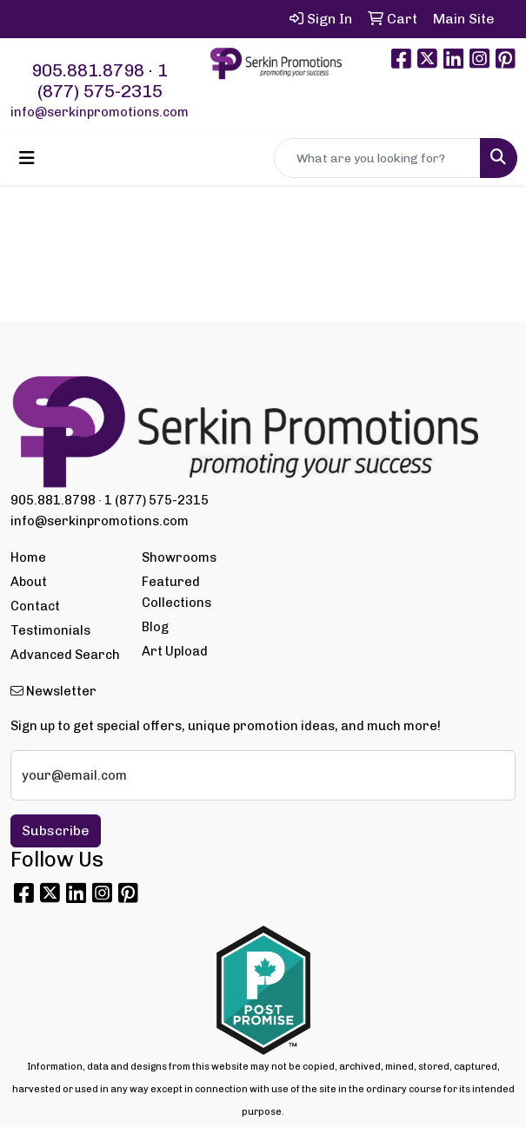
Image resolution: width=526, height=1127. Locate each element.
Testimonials (50, 630)
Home (28, 557)
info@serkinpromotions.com (99, 112)
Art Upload (175, 651)
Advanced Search (65, 654)
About (28, 582)
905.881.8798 (87, 70)
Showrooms (179, 557)
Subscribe (56, 830)
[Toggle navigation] (27, 158)
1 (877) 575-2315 (103, 81)
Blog (155, 627)
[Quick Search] (377, 158)
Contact (35, 606)
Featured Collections (176, 592)
